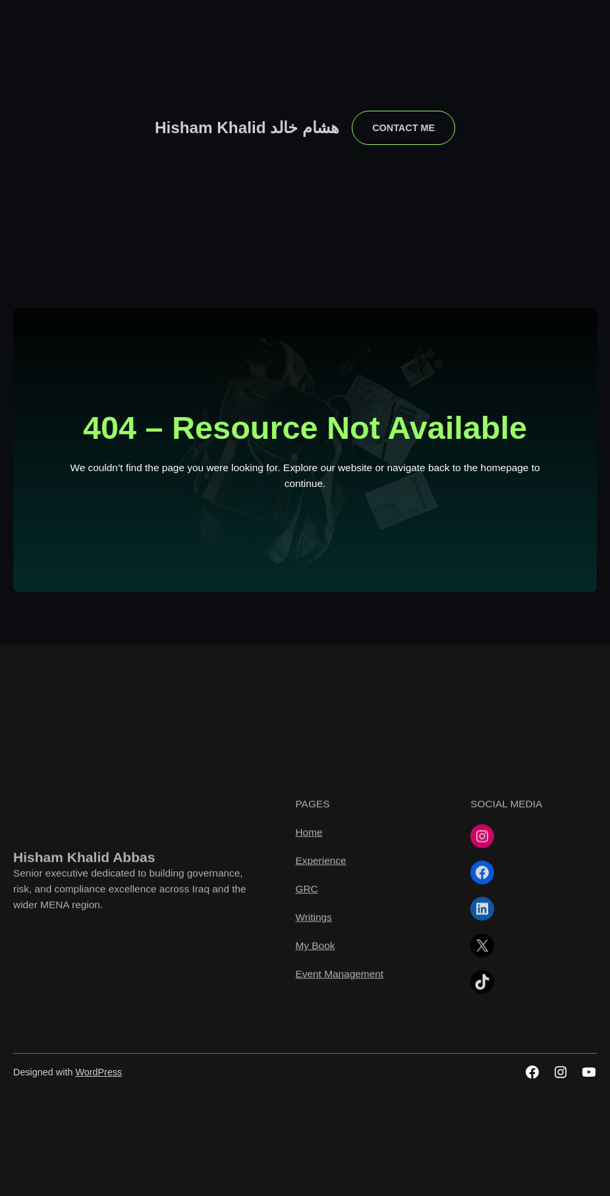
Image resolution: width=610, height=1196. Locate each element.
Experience (320, 951)
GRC (306, 980)
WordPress (98, 1072)
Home (308, 923)
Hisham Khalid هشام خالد (247, 127)
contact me (403, 128)
